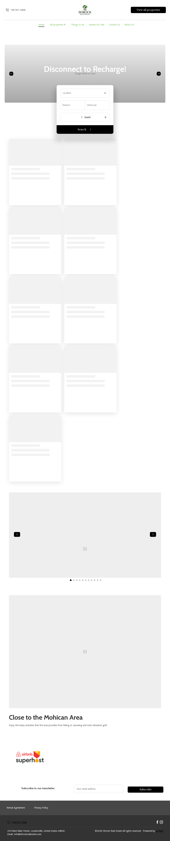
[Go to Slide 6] (85, 580)
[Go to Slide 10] (97, 580)
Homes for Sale (96, 24)
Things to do (77, 24)
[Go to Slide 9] (94, 580)
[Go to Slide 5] (83, 580)
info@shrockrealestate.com (27, 834)
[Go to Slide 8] (91, 580)
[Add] (105, 117)
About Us (129, 24)
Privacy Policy (41, 807)
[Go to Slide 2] (74, 580)
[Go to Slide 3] (77, 580)
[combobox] (85, 93)
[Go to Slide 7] (88, 580)
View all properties (148, 9)
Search (85, 129)
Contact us (114, 24)
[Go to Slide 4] (80, 580)
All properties (57, 24)
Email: (10, 834)
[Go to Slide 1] (71, 580)
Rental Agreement (16, 807)
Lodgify (159, 831)
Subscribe (146, 789)
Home (41, 24)
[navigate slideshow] (17, 534)
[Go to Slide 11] (100, 580)
